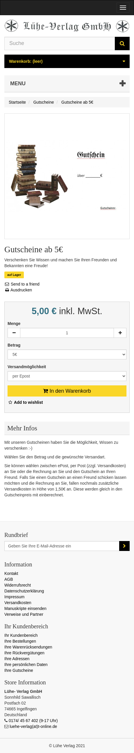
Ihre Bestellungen (20, 641)
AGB (8, 579)
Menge (14, 323)
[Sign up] (124, 546)
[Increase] (120, 333)
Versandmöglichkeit (27, 366)
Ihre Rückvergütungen (24, 653)
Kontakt (11, 573)
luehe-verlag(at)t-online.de (33, 726)
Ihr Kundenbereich (20, 635)
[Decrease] (14, 333)
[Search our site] (59, 43)
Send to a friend (22, 284)
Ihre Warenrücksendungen (28, 647)
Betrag (15, 345)
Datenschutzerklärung (24, 591)
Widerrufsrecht (17, 585)
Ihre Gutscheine (18, 670)
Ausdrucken (18, 290)
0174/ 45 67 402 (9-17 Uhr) (33, 720)
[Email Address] (61, 546)
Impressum (14, 596)
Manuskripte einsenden (25, 608)
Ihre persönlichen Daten (26, 664)
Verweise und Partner (23, 614)
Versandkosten (17, 602)
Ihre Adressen (16, 658)
